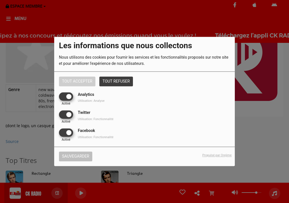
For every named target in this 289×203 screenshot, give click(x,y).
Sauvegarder (75, 156)
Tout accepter (77, 81)
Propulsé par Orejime (217, 155)
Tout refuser (116, 81)
